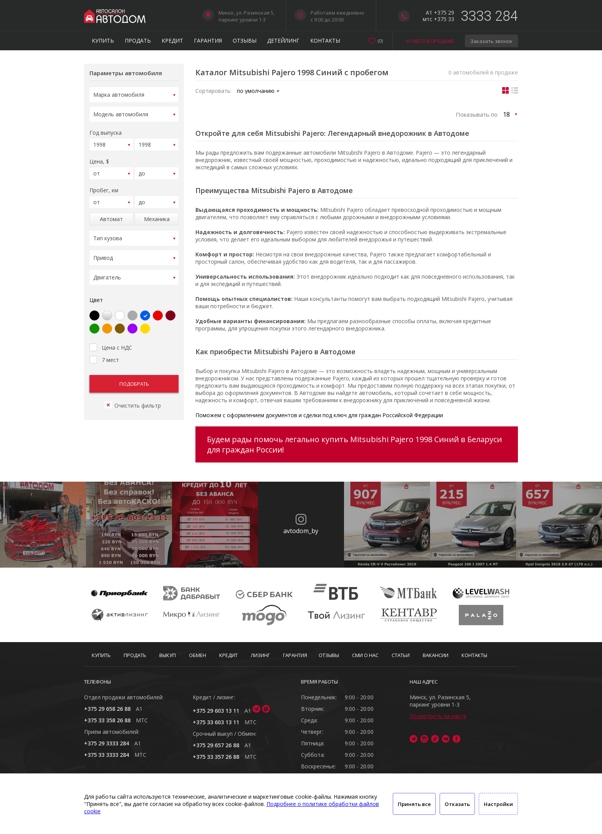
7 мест (104, 349)
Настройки (498, 804)
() (380, 40)
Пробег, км (103, 185)
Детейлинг (283, 40)
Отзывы (244, 40)
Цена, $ (99, 158)
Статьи (401, 655)
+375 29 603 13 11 (216, 710)
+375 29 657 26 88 (216, 745)
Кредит (172, 40)
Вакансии (435, 655)
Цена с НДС (110, 337)
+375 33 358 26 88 (107, 720)
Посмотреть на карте (438, 716)
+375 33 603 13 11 (216, 722)
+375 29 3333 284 (106, 743)
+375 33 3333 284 (106, 754)
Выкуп (167, 655)
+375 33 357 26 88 (216, 756)
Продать (138, 40)
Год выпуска (105, 130)
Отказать (457, 804)
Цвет (96, 290)
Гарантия (208, 40)
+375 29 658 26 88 (107, 708)
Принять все (414, 804)
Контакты (325, 40)
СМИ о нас (365, 655)
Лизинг (260, 655)
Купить (103, 40)
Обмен (197, 655)
